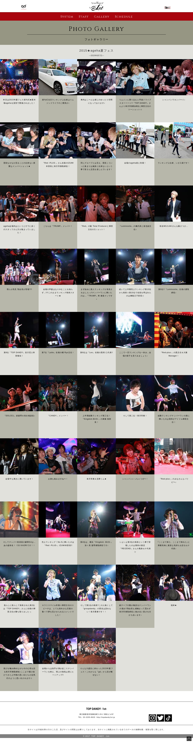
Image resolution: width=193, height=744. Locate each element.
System (66, 17)
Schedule (124, 17)
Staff (84, 17)
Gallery (101, 17)
